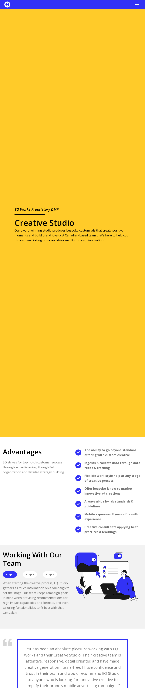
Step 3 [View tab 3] (50, 574)
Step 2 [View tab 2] (30, 574)
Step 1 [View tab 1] (10, 574)
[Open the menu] (137, 4)
